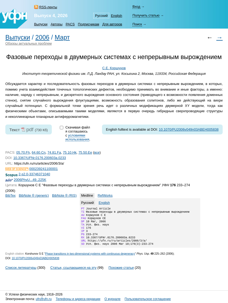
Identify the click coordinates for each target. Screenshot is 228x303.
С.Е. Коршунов (114, 68)
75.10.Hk (69, 152)
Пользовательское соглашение (148, 299)
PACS (70, 24)
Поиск (137, 24)
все (97, 152)
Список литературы (20, 274)
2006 (42, 37)
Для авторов (112, 24)
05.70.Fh (23, 152)
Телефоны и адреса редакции (78, 299)
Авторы (56, 24)
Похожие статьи (121, 274)
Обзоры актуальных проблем (28, 43)
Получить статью (145, 15)
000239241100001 (43, 169)
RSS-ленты (48, 7)
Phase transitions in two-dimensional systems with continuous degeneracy (90, 260)
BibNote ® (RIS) (64, 195)
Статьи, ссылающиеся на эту (73, 274)
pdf (29, 129)
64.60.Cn (39, 152)
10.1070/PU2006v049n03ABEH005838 (189, 129)
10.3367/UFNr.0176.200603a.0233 (39, 158)
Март (62, 37)
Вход (136, 7)
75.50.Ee (85, 152)
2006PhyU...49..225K (30, 180)
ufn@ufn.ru (44, 299)
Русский (101, 16)
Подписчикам (88, 24)
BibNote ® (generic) (34, 195)
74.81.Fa (54, 152)
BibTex (10, 195)
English (116, 16)
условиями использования (77, 137)
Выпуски (41, 24)
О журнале (112, 299)
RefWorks (105, 195)
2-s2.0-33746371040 (34, 174)
